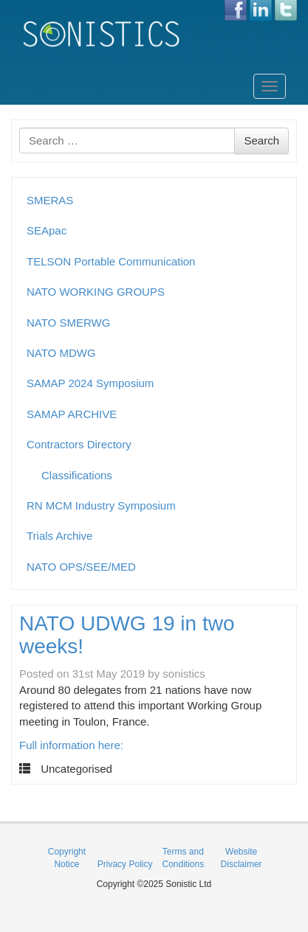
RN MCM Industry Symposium (101, 505)
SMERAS (50, 200)
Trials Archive (59, 535)
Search (261, 140)
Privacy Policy (125, 864)
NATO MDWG (61, 353)
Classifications (76, 475)
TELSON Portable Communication (111, 261)
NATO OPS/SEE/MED (81, 566)
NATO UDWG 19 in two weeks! (126, 635)
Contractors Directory (79, 444)
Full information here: (71, 745)
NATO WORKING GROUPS (96, 291)
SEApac (46, 230)
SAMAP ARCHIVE (72, 414)
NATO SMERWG (68, 322)
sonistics (183, 673)
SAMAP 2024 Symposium (90, 383)
